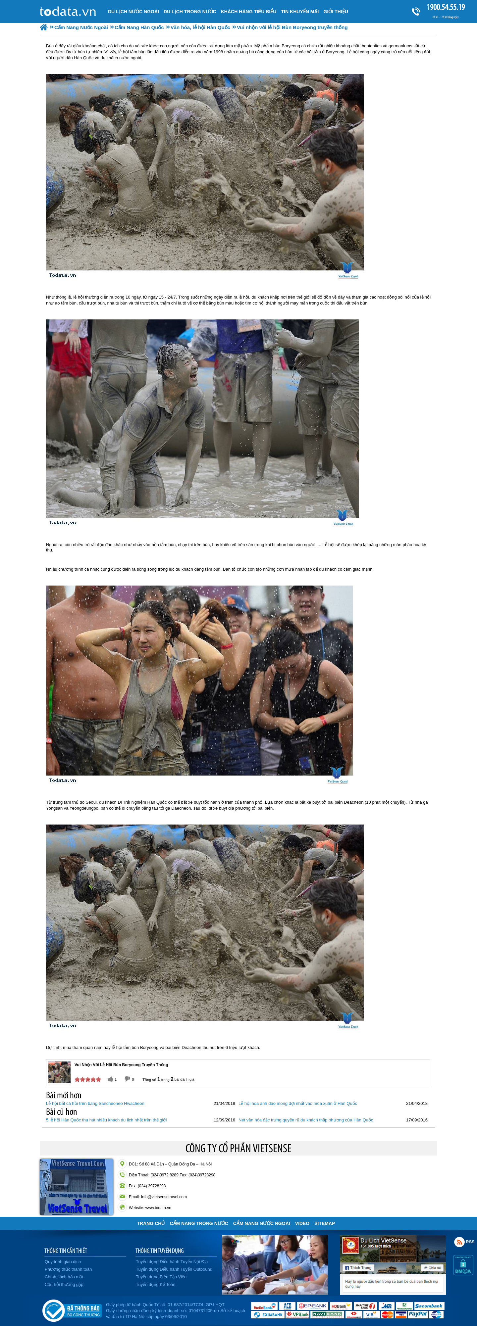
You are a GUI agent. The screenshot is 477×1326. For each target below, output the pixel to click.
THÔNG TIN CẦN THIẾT (65, 1251)
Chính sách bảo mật (64, 1276)
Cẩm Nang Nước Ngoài (261, 1223)
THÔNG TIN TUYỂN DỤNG (159, 1251)
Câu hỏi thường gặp (64, 1284)
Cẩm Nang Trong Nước (199, 1223)
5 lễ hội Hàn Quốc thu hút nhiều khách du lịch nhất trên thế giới (106, 1119)
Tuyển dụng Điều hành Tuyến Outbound (174, 1269)
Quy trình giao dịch (63, 1261)
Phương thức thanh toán (68, 1269)
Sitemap (324, 1223)
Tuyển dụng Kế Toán (156, 1284)
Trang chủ (151, 1223)
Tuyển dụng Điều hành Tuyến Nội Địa (172, 1261)
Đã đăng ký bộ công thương (72, 1309)
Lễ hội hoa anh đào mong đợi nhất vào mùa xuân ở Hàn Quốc (297, 1103)
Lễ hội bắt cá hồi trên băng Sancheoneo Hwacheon (95, 1103)
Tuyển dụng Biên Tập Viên (161, 1276)
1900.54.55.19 (445, 7)
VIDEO (302, 1223)
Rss (459, 1242)
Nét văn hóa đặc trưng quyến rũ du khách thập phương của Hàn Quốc (305, 1119)
